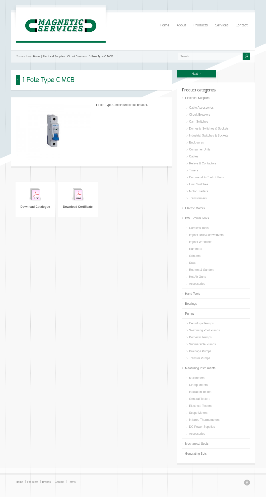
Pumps (189, 313)
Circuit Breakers (77, 56)
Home (164, 25)
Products (201, 25)
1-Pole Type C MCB (101, 56)
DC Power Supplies (202, 426)
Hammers (195, 249)
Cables (193, 156)
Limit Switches (198, 184)
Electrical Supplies (54, 56)
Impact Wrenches (200, 242)
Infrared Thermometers (204, 420)
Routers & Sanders (201, 270)
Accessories (197, 283)
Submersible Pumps (202, 344)
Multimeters (196, 378)
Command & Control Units (206, 177)
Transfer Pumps (199, 358)
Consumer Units (199, 149)
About (181, 25)
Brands (46, 481)
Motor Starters (198, 191)
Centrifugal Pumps (201, 323)
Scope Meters (198, 413)
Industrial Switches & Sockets (208, 135)
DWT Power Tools (197, 218)
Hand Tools (192, 293)
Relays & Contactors (202, 163)
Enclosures (196, 142)
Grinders (194, 256)
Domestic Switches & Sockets (209, 128)
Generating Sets (196, 453)
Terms (72, 481)
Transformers (198, 198)
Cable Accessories (201, 107)
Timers (193, 170)
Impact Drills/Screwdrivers (206, 235)
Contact (242, 25)
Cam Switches (198, 121)
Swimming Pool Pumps (204, 330)
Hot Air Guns (197, 277)
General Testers (199, 399)
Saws (192, 263)
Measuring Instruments (200, 368)
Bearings (191, 303)
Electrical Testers (200, 406)
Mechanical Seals (196, 443)
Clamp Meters (198, 385)
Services (221, 25)
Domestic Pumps (200, 337)
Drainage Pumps (200, 351)
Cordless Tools (198, 228)
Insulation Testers (200, 392)
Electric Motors (195, 208)
